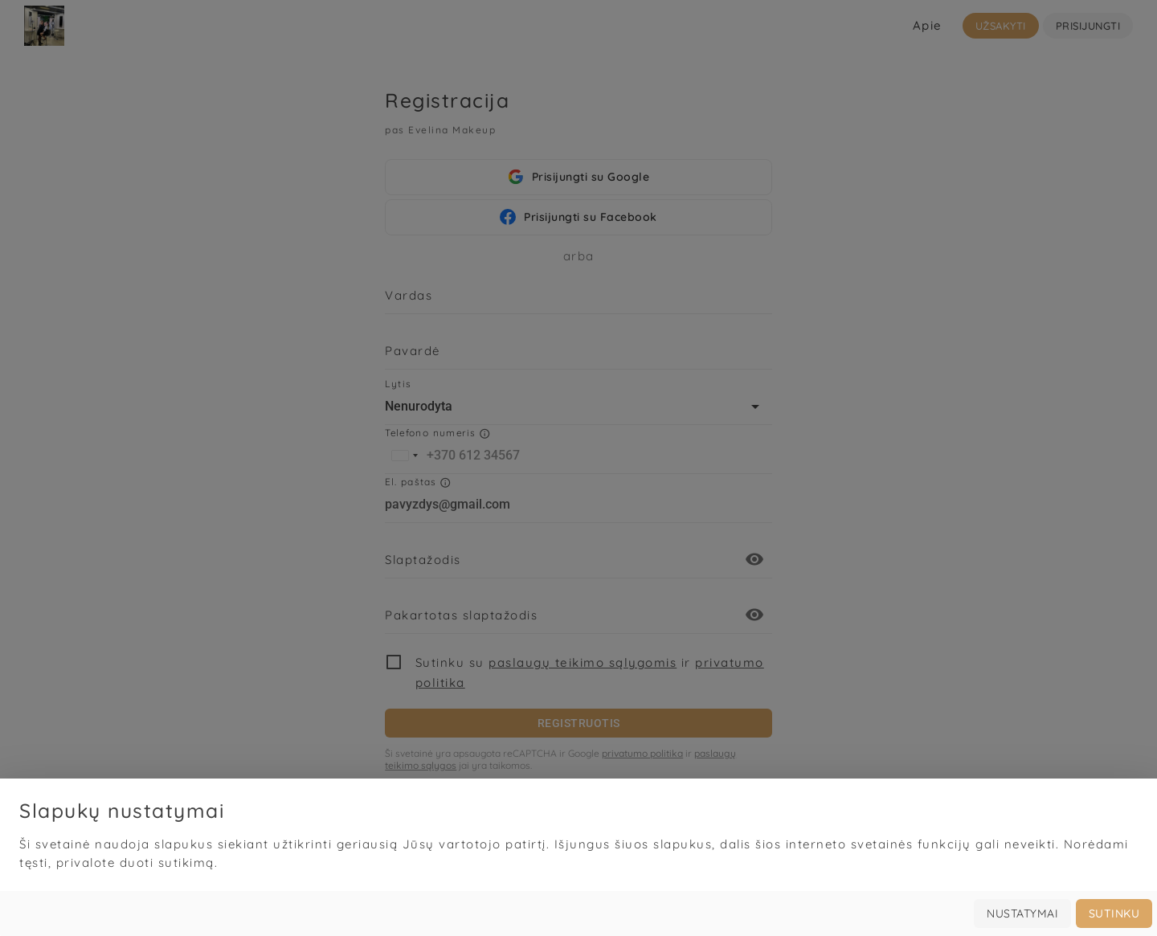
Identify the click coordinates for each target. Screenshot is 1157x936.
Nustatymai (1022, 913)
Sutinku (1114, 913)
